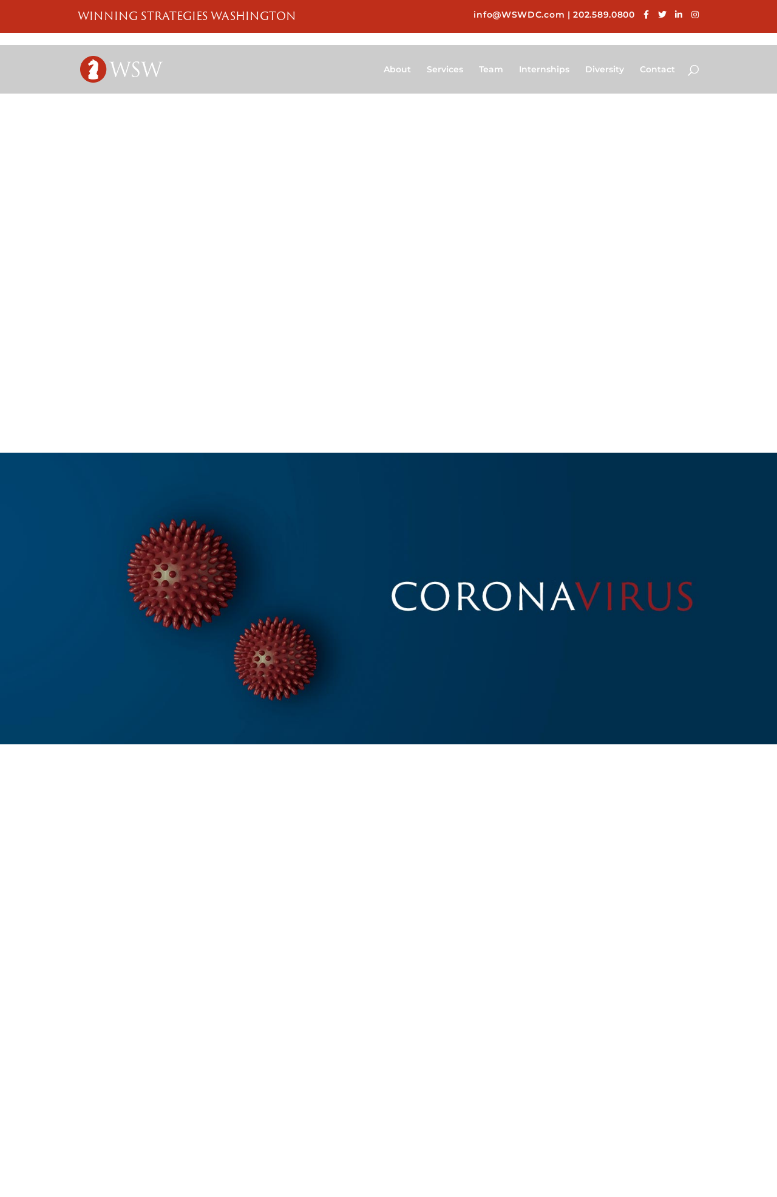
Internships (544, 70)
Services (445, 70)
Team (491, 70)
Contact (657, 70)
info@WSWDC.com (519, 14)
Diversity (604, 70)
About (397, 70)
